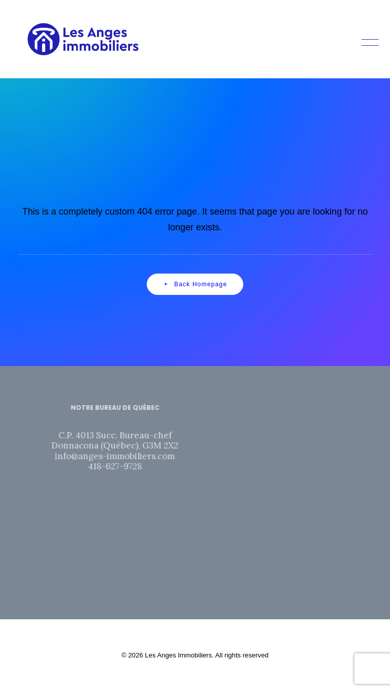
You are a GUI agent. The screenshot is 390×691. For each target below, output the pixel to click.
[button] (366, 39)
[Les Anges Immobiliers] (83, 39)
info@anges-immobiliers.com (127, 456)
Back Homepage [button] (195, 284)
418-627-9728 (127, 466)
